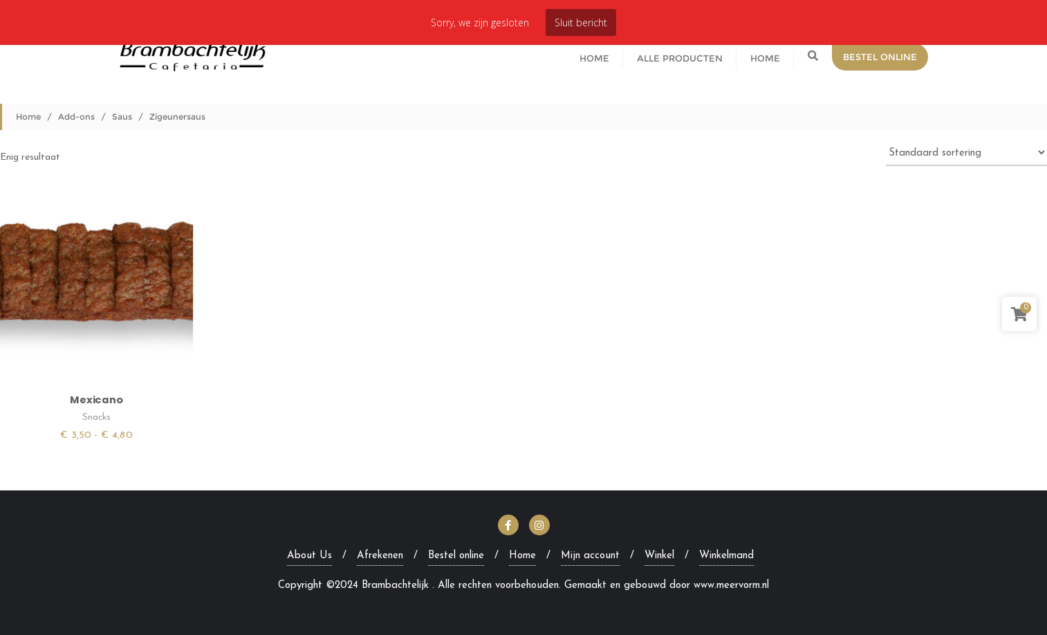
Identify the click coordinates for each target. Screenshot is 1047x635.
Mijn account (590, 556)
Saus (122, 116)
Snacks (96, 417)
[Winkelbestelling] (966, 152)
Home (28, 116)
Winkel (659, 556)
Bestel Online (880, 56)
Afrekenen (380, 556)
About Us (309, 556)
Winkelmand (726, 556)
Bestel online (456, 556)
